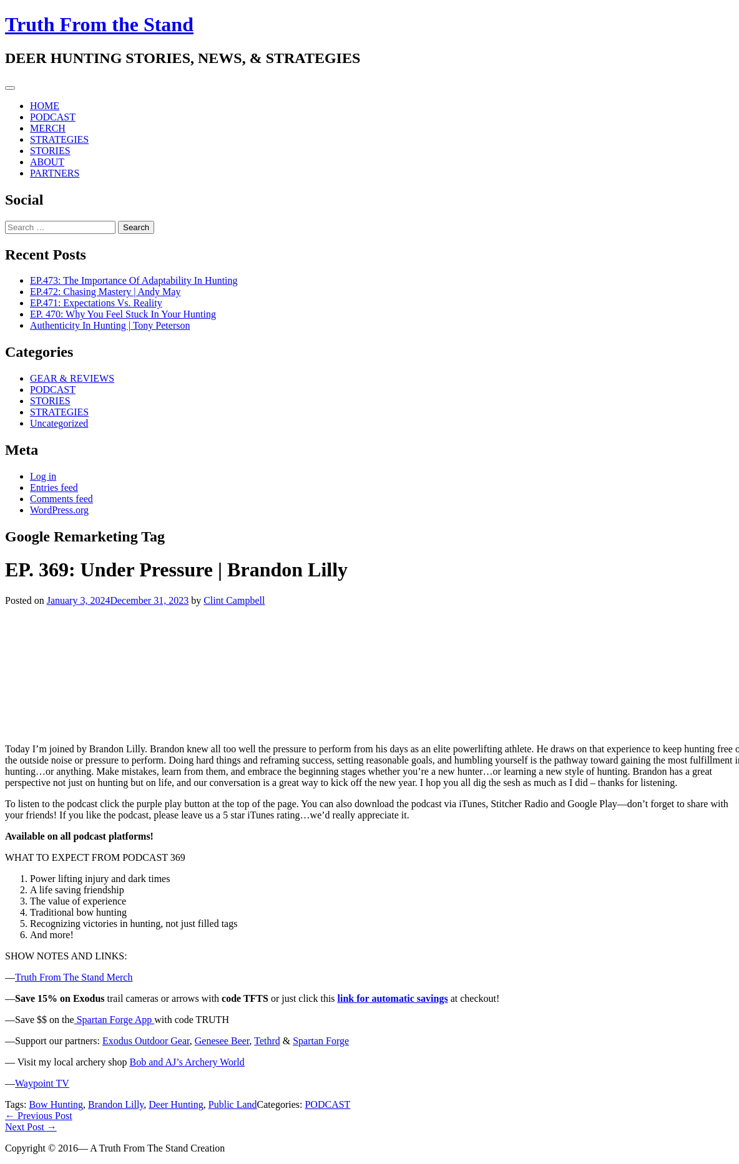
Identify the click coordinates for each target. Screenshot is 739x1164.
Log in (43, 476)
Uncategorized (59, 423)
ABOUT (47, 162)
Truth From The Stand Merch (73, 977)
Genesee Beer (222, 1040)
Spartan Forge (321, 1040)
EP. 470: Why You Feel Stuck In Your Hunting (123, 314)
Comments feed (61, 498)
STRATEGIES (59, 139)
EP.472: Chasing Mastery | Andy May (105, 291)
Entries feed (54, 487)
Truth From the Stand (99, 24)
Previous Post (38, 1115)
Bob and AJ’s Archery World (187, 1062)
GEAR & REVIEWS (72, 378)
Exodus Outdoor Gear (146, 1040)
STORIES (50, 150)
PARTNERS (54, 173)
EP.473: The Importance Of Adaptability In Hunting (134, 280)
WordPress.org (59, 510)
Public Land (232, 1104)
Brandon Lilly (116, 1104)
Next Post (31, 1127)
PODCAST (53, 117)
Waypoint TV (42, 1083)
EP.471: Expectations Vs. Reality (96, 303)
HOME (44, 105)
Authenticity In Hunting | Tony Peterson (110, 325)
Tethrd (267, 1040)
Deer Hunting (176, 1104)
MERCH (48, 128)
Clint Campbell (234, 600)
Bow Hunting (56, 1104)
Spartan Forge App (114, 1019)
